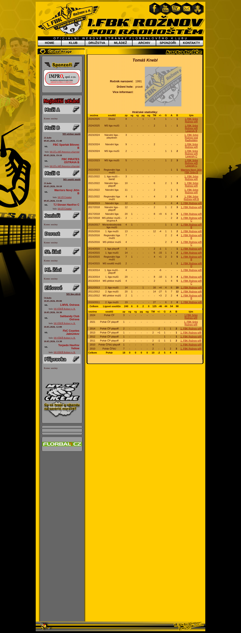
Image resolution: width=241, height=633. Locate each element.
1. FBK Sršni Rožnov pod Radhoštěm (191, 138)
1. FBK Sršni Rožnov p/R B (191, 198)
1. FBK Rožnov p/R (191, 203)
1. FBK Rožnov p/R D (191, 264)
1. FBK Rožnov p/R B (191, 226)
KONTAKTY (191, 43)
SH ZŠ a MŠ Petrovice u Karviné (64, 152)
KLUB (73, 43)
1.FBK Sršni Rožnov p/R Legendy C (191, 154)
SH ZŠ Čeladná (64, 197)
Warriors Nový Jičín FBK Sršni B (191, 171)
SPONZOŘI (168, 43)
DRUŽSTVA (96, 43)
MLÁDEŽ (120, 43)
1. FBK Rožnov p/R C (191, 219)
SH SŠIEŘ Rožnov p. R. (65, 309)
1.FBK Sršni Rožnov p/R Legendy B (191, 128)
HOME (49, 43)
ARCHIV (144, 43)
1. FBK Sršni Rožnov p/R (191, 177)
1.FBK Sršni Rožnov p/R (191, 120)
